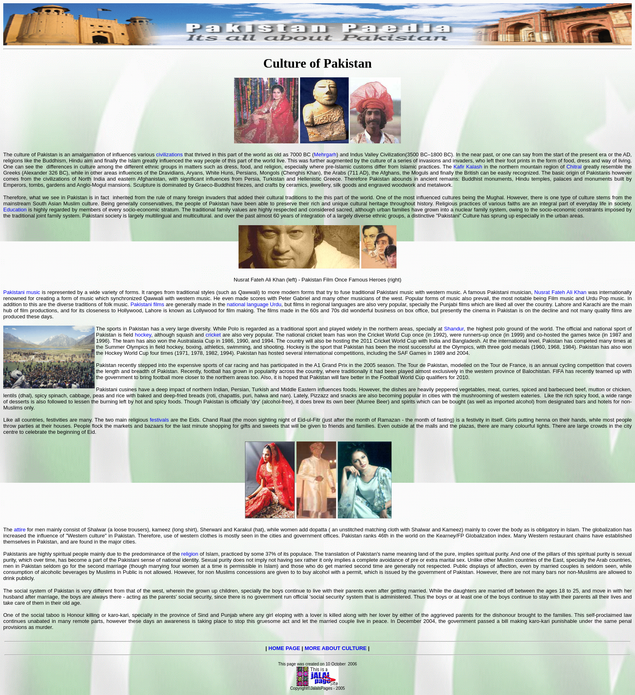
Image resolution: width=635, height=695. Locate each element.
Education (15, 210)
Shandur (454, 329)
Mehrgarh (325, 154)
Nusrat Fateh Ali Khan (560, 292)
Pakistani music (21, 292)
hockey (143, 335)
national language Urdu (254, 304)
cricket (213, 335)
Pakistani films (147, 304)
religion (189, 554)
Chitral (574, 167)
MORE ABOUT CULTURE (336, 648)
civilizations (169, 154)
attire (20, 530)
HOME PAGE (284, 648)
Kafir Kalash (469, 167)
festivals (159, 420)
